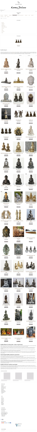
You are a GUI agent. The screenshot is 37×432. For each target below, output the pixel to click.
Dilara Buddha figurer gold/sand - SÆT (6, 215)
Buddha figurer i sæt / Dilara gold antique (30, 198)
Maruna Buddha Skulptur (18, 133)
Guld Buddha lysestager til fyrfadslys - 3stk (18, 263)
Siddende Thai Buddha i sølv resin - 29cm (31, 215)
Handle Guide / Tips (3, 376)
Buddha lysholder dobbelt (6, 101)
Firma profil (2, 377)
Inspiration (2, 390)
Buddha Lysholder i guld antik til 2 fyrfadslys (18, 85)
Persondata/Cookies (3, 380)
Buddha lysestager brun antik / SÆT (18, 101)
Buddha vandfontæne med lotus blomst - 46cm (6, 263)
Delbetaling (2, 378)
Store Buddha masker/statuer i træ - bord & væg (18, 231)
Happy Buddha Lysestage (6, 279)
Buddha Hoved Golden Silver (31, 101)
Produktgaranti (2, 381)
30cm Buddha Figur (30, 165)
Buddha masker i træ (6, 230)
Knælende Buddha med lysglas (18, 68)
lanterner (21, 341)
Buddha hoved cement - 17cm (31, 85)
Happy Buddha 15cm (18, 117)
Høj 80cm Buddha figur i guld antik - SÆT (18, 215)
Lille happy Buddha (18, 247)
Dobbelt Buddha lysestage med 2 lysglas (6, 85)
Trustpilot (2, 393)
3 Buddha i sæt (18, 45)
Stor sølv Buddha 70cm (6, 165)
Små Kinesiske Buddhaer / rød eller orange (6, 327)
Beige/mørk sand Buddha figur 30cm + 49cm (6, 69)
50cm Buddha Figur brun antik (18, 180)
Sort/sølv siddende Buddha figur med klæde (6, 311)
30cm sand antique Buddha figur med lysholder (31, 69)
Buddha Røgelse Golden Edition (31, 230)
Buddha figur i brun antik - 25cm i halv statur (6, 181)
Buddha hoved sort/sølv (18, 310)
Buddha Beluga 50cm (6, 197)
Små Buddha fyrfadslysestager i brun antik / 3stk (31, 263)
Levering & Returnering (3, 375)
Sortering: (20, 55)
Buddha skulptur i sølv (18, 197)
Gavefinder (2, 392)
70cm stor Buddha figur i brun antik (31, 180)
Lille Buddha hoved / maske (6, 247)
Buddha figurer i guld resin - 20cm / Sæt (6, 149)
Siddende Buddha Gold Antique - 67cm (31, 133)
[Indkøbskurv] (3, 10)
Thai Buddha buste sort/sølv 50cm (31, 310)
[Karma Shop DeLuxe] (18, 7)
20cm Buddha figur (18, 165)
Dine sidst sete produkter (4, 359)
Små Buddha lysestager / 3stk (31, 247)
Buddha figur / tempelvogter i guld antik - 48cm (6, 117)
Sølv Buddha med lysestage (18, 279)
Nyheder (2, 391)
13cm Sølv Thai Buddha (31, 279)
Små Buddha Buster (6, 133)
